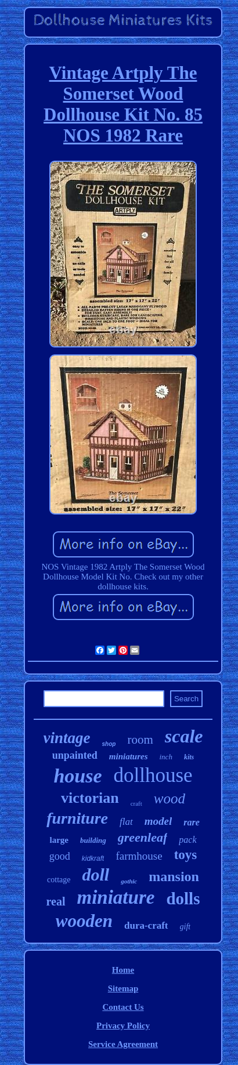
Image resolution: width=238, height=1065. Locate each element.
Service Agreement (123, 1044)
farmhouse (139, 856)
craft (136, 803)
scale (184, 736)
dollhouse (153, 775)
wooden (84, 921)
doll (95, 874)
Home (123, 970)
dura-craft (146, 925)
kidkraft (93, 858)
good (59, 856)
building (93, 840)
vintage (67, 738)
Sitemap (123, 988)
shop (109, 744)
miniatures (128, 756)
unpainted (75, 755)
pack (187, 840)
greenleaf (143, 837)
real (56, 901)
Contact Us (122, 1007)
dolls (183, 898)
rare (191, 822)
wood (169, 798)
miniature (116, 897)
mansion (174, 876)
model (158, 821)
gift (185, 926)
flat (126, 821)
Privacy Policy (123, 1025)
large (58, 840)
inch (166, 756)
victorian (90, 797)
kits (189, 757)
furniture (77, 818)
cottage (58, 879)
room (140, 740)
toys (185, 854)
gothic (129, 881)
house (77, 776)
